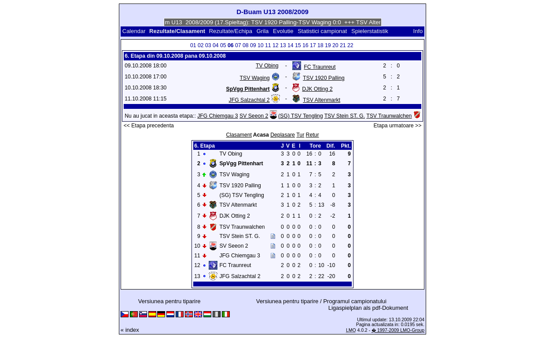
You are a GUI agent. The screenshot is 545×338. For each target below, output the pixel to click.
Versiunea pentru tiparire (169, 301)
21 (343, 45)
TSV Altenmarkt (321, 100)
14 (290, 45)
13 (283, 45)
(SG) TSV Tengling (300, 116)
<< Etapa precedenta (149, 126)
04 (216, 45)
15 (298, 45)
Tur (300, 135)
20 (335, 45)
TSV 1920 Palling (323, 78)
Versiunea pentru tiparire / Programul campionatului (321, 301)
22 (350, 45)
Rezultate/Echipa (230, 31)
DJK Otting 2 (317, 89)
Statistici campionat (322, 31)
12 (275, 45)
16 (305, 45)
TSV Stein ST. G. (344, 116)
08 (246, 45)
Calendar (134, 31)
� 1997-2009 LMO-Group (398, 330)
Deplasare (282, 135)
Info (418, 31)
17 (313, 45)
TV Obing (267, 66)
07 (238, 45)
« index (130, 330)
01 (193, 45)
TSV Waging (255, 78)
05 (223, 45)
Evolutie (283, 31)
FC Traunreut (319, 67)
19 (328, 45)
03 (208, 45)
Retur (312, 135)
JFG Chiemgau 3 (217, 116)
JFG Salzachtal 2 (249, 100)
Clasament (238, 135)
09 (253, 45)
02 (201, 45)
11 (268, 45)
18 (320, 45)
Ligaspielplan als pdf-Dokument (368, 308)
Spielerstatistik (370, 31)
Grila (263, 31)
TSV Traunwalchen (389, 116)
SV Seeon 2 (253, 116)
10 (261, 45)
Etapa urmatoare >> (398, 126)
